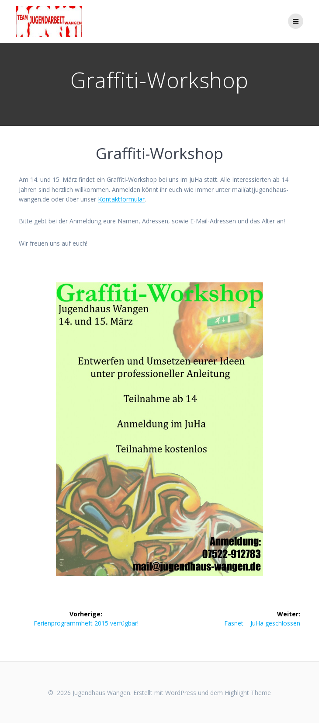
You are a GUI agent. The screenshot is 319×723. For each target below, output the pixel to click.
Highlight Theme (248, 692)
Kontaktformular (121, 199)
